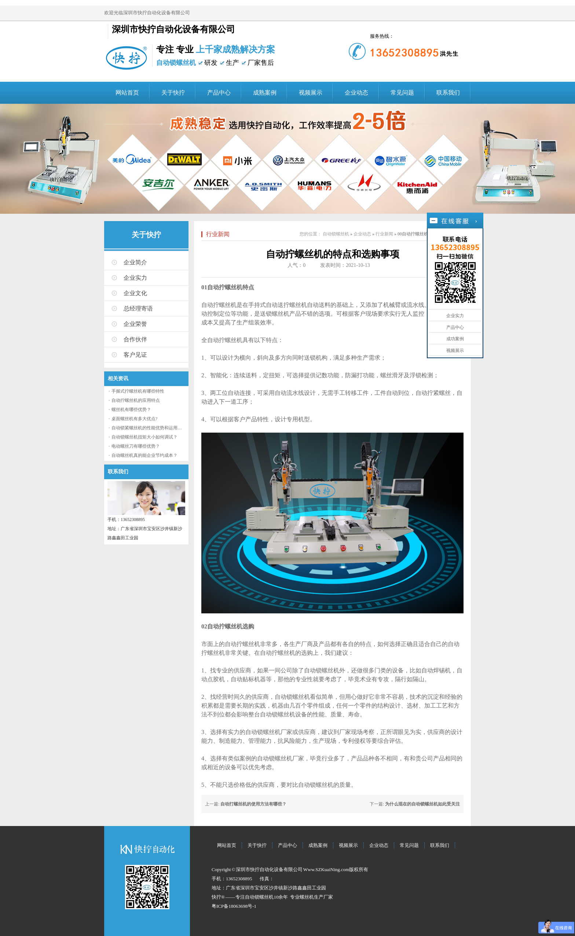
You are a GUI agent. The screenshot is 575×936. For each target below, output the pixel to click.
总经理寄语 (138, 308)
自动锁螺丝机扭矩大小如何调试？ (144, 437)
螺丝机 (307, 897)
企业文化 (135, 293)
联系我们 (448, 92)
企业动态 (356, 92)
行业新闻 (218, 234)
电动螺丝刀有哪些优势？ (135, 446)
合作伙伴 (135, 339)
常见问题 (402, 92)
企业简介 (135, 262)
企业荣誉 (135, 324)
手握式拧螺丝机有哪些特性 (137, 391)
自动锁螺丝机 (336, 233)
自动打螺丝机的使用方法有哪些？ (253, 804)
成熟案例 (264, 92)
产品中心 (219, 92)
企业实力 (135, 278)
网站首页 (127, 92)
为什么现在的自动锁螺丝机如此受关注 (422, 804)
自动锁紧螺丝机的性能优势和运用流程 (148, 427)
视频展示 (310, 92)
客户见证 (135, 355)
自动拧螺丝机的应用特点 (135, 400)
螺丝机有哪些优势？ (131, 409)
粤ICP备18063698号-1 (234, 906)
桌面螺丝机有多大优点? (134, 418)
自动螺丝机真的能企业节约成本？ (144, 455)
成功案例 (455, 338)
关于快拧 (173, 92)
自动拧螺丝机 (219, 305)
